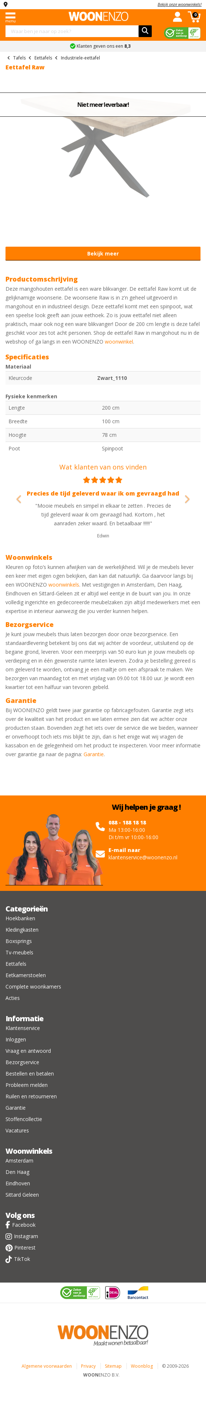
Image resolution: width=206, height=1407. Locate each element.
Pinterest (25, 1247)
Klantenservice (22, 1028)
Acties (12, 997)
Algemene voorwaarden (47, 1366)
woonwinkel (119, 341)
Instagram (26, 1236)
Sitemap (113, 1366)
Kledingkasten (21, 929)
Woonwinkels (28, 1151)
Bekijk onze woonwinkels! (180, 4)
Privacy (88, 1366)
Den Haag (17, 1171)
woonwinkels (63, 584)
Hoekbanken (20, 918)
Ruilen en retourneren (31, 1096)
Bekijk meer (103, 253)
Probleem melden (26, 1084)
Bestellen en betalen (29, 1073)
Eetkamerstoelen (25, 975)
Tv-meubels (19, 952)
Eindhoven (17, 1183)
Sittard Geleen (22, 1194)
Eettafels (15, 963)
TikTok (22, 1258)
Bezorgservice (22, 1062)
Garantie (94, 754)
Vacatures (17, 1130)
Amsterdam (19, 1160)
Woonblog (142, 1366)
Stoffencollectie (23, 1119)
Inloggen (15, 1039)
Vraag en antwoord (28, 1050)
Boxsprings (18, 941)
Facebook (24, 1224)
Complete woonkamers (33, 986)
